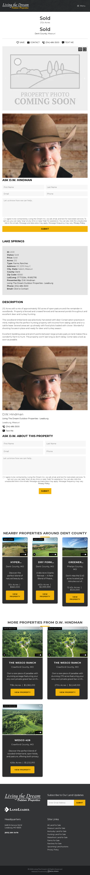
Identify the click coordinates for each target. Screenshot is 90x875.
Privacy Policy (79, 223)
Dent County (41, 33)
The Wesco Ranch (22, 662)
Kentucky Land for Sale (56, 831)
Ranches (24, 263)
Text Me (7, 430)
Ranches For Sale (54, 844)
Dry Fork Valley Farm (45, 562)
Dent (17, 272)
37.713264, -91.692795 (27, 277)
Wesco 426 (22, 740)
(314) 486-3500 (21, 286)
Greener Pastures (75, 562)
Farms (16, 263)
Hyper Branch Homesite (15, 562)
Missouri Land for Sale (56, 828)
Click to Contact (21, 289)
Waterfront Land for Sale (57, 837)
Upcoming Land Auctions (57, 847)
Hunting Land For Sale (56, 834)
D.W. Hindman (28, 280)
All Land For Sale (54, 825)
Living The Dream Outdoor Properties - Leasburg (30, 283)
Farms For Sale (53, 840)
